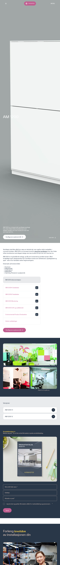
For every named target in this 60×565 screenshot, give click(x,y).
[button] (30, 410)
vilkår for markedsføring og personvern (38, 504)
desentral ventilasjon (40, 251)
